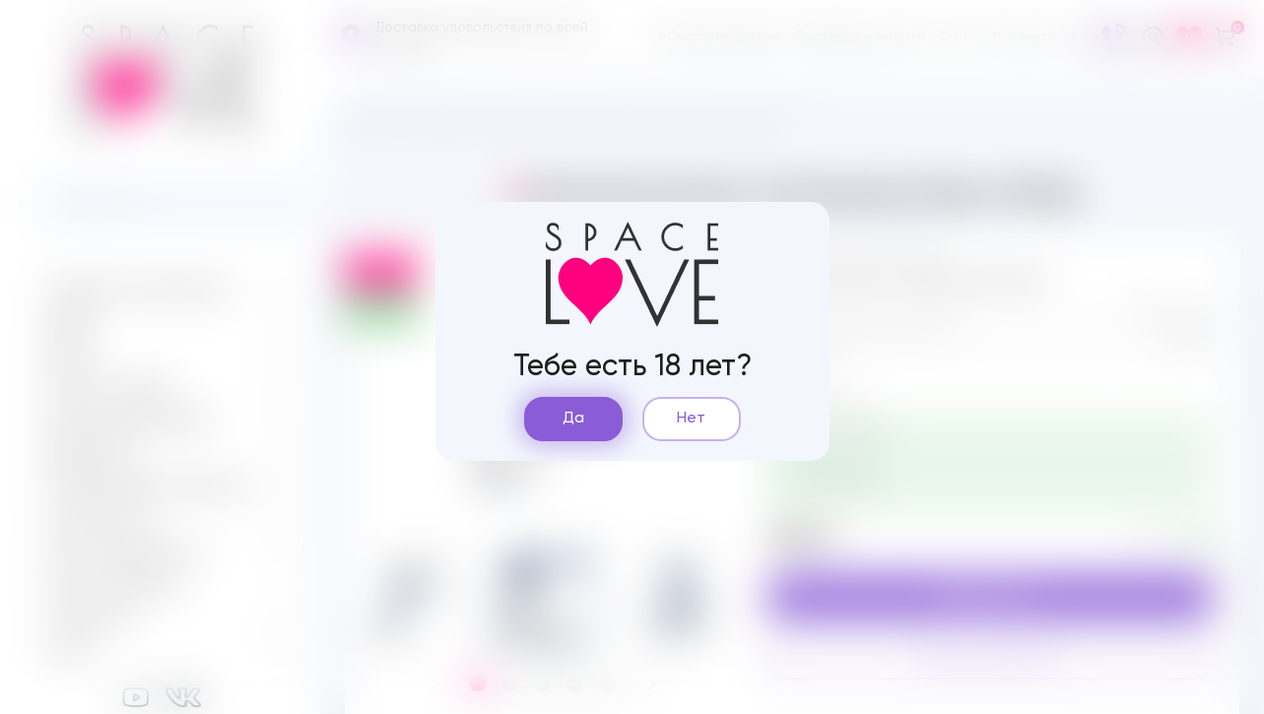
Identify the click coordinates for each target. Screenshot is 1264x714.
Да (573, 418)
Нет (691, 418)
